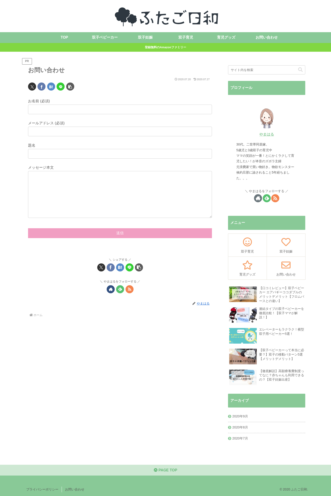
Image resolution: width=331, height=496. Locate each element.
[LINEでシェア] (61, 87)
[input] (266, 69)
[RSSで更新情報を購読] (130, 298)
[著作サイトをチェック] (111, 298)
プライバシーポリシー (42, 489)
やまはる (266, 134)
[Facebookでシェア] (41, 87)
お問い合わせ (74, 489)
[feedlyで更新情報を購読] (120, 298)
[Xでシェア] (32, 87)
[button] (70, 87)
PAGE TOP (165, 470)
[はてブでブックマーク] (51, 87)
